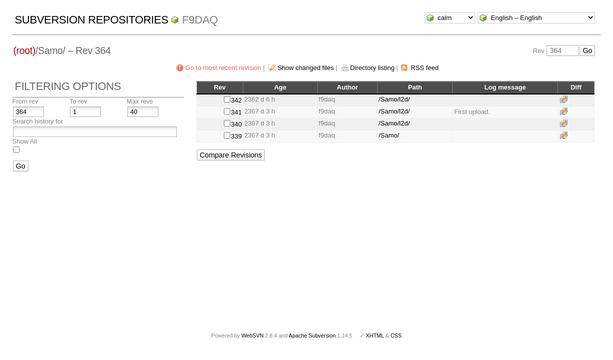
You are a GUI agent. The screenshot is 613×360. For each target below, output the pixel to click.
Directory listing (372, 68)
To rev (78, 101)
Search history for (37, 121)
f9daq (200, 20)
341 (236, 112)
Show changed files (305, 68)
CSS (396, 335)
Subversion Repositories (91, 20)
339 (236, 136)
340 (236, 124)
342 (236, 100)
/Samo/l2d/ (394, 99)
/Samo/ (389, 135)
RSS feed (425, 68)
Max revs (140, 101)
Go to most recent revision (223, 68)
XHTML (375, 335)
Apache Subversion (312, 335)
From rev (25, 101)
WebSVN (252, 335)
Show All (24, 141)
